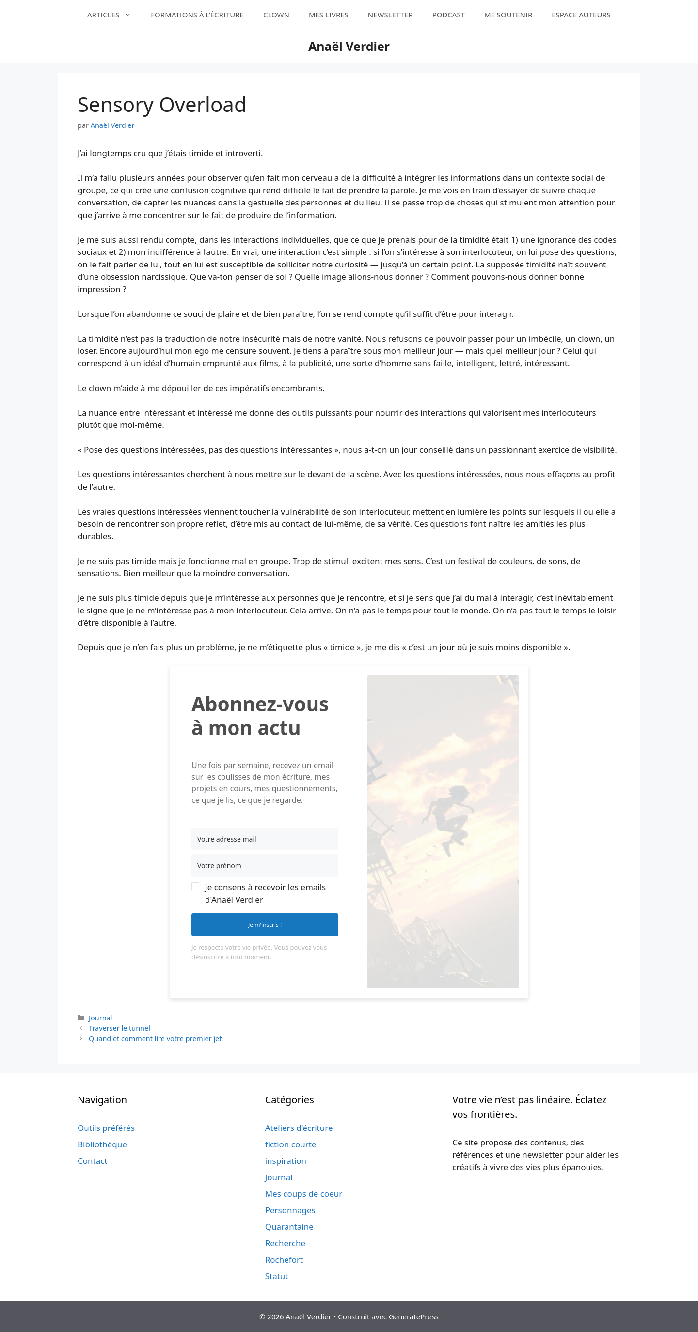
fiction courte (291, 1144)
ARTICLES (114, 14)
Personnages (290, 1210)
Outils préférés (106, 1127)
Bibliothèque (102, 1144)
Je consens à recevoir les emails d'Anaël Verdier (265, 893)
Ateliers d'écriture (299, 1127)
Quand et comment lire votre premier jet (155, 1038)
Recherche (285, 1243)
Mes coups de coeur (304, 1193)
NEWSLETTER (390, 14)
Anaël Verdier (349, 46)
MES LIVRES (329, 14)
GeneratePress (414, 1316)
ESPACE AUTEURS (581, 14)
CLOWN (276, 14)
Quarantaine (289, 1226)
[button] (264, 893)
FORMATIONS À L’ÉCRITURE (197, 14)
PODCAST (448, 14)
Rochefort (284, 1259)
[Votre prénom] (264, 865)
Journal (100, 1017)
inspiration (285, 1160)
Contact (93, 1160)
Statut (276, 1276)
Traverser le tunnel (119, 1028)
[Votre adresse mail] (264, 839)
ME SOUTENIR (508, 14)
